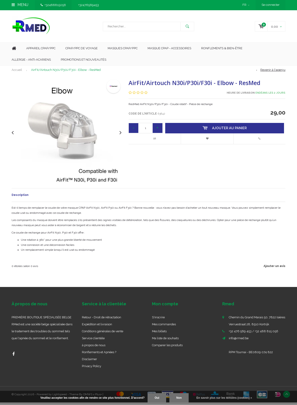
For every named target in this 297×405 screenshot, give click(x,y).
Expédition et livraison (97, 327)
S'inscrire (158, 320)
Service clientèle (93, 340)
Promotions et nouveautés (83, 62)
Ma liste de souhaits (165, 340)
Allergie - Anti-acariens (31, 62)
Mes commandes (164, 327)
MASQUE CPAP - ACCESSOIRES (169, 51)
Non (179, 397)
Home (14, 51)
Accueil (17, 72)
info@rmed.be (239, 340)
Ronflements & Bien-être (221, 51)
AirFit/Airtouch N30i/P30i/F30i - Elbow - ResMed (66, 72)
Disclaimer (89, 361)
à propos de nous (93, 347)
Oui (157, 397)
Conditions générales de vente (102, 334)
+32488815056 (53, 5)
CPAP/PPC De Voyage (81, 51)
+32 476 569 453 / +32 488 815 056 (253, 334)
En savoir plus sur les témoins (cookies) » (224, 397)
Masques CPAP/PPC (123, 51)
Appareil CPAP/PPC (40, 51)
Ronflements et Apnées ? (99, 354)
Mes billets (159, 334)
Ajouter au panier (225, 130)
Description (20, 197)
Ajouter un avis (274, 268)
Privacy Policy (91, 368)
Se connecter (270, 5)
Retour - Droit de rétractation (101, 320)
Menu (20, 5)
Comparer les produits (167, 347)
